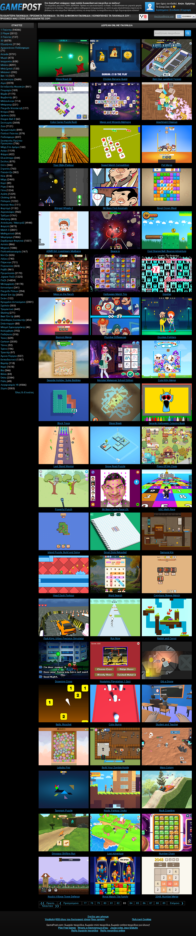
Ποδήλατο (6, 334)
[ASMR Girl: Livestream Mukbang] (63, 230)
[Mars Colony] (167, 746)
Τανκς (4, 338)
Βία (2, 370)
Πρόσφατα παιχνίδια (42, 15)
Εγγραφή (186, 10)
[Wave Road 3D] (63, 58)
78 (91, 903)
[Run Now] (115, 617)
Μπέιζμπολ (7, 68)
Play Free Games (67, 927)
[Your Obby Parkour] (63, 144)
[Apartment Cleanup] (167, 101)
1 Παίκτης (6, 29)
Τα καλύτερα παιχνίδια (14, 15)
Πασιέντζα (6, 172)
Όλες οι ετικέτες (24, 392)
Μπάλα (4, 65)
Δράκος (5, 115)
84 (131, 903)
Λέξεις (4, 258)
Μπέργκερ (6, 104)
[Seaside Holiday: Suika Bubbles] (63, 359)
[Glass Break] (115, 402)
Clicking (5, 197)
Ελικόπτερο (7, 158)
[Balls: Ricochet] (63, 703)
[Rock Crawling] (167, 789)
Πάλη (4, 381)
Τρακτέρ (5, 352)
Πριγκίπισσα (7, 273)
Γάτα (3, 190)
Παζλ (3, 280)
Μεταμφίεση (7, 284)
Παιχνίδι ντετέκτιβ (11, 108)
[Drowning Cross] (63, 660)
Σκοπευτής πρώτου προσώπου (11, 142)
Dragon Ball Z (8, 119)
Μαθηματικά (7, 233)
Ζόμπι (4, 388)
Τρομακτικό (7, 309)
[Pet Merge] (167, 144)
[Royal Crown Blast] (167, 187)
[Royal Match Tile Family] (115, 876)
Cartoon (5, 341)
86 (144, 903)
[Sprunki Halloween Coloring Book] (167, 402)
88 (157, 903)
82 (118, 903)
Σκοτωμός (6, 122)
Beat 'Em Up (7, 316)
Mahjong (5, 219)
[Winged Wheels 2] (63, 187)
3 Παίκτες (6, 37)
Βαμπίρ (4, 363)
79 (98, 903)
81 (111, 903)
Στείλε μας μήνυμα (98, 916)
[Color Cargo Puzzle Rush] (63, 101)
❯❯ (49, 906)
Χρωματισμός (8, 129)
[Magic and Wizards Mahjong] (115, 101)
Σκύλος (5, 161)
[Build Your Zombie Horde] (115, 746)
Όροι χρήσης (98, 919)
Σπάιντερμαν (8, 323)
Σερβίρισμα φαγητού (12, 240)
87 (150, 903)
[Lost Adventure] (115, 833)
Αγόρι (4, 150)
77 (85, 903)
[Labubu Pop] (63, 746)
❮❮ (48, 903)
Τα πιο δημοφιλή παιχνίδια (74, 15)
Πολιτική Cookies (141, 919)
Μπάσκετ (6, 72)
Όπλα (3, 377)
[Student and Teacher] (167, 703)
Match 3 (5, 230)
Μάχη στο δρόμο (10, 147)
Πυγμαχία (6, 90)
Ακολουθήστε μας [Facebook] (164, 16)
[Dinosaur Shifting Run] (63, 833)
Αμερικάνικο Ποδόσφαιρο (15, 47)
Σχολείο (5, 305)
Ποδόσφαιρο (8, 137)
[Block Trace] (63, 402)
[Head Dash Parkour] (63, 574)
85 (137, 903)
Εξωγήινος (6, 44)
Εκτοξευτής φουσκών (13, 86)
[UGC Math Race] (167, 488)
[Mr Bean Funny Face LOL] (115, 488)
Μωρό (4, 57)
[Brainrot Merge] (63, 316)
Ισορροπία (6, 61)
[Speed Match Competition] (115, 144)
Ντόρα (4, 111)
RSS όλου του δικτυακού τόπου (73, 919)
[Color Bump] (115, 703)
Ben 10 (4, 75)
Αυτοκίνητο (7, 79)
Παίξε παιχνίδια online (112, 930)
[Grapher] (167, 273)
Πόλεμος (5, 201)
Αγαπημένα (162, 10)
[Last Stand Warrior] (63, 445)
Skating (5, 312)
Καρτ (3, 183)
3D (2, 40)
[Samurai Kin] (167, 531)
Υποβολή (50, 919)
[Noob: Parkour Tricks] (115, 789)
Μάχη (4, 179)
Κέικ (3, 176)
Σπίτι (3, 165)
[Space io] (115, 230)
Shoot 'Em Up (8, 294)
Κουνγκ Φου (7, 204)
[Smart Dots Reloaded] (115, 531)
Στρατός (5, 168)
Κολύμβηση (7, 330)
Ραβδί (4, 269)
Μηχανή (5, 248)
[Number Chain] (167, 833)
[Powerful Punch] (63, 488)
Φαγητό (5, 226)
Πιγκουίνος (7, 266)
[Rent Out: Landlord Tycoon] (167, 58)
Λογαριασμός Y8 (10, 384)
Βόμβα (4, 93)
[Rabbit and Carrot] (167, 617)
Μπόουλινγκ (7, 101)
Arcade (4, 54)
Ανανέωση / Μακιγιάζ (12, 222)
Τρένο (4, 348)
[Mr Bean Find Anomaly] (115, 187)
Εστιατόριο (7, 287)
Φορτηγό (5, 208)
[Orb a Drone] (167, 660)
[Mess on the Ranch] (63, 273)
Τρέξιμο (5, 215)
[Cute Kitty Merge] (167, 359)
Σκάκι (4, 298)
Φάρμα (4, 154)
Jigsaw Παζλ (8, 276)
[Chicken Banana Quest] (115, 58)
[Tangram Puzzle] (63, 789)
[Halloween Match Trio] (115, 273)
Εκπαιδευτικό (8, 359)
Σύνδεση (174, 10)
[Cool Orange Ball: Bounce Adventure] (167, 230)
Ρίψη (3, 186)
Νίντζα (4, 255)
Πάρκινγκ (6, 262)
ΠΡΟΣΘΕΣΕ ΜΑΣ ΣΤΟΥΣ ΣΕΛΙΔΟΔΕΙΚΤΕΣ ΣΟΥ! (25, 18)
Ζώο (3, 126)
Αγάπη (4, 194)
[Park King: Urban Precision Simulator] (63, 617)
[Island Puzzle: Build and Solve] (63, 531)
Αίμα (3, 83)
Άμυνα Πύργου (9, 356)
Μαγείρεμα (7, 237)
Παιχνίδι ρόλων (9, 291)
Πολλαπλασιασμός (11, 251)
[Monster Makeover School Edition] (115, 359)
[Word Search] (115, 574)
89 (164, 903)
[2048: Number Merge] (167, 876)
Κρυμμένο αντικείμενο (13, 302)
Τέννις (4, 345)
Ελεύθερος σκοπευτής (13, 320)
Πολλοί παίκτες (9, 133)
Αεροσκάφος (8, 212)
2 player (5, 33)
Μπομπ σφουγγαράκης (13, 327)
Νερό (3, 366)
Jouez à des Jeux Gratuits (124, 927)
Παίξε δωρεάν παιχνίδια (84, 930)
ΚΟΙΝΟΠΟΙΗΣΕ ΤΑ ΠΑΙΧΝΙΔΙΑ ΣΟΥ (110, 15)
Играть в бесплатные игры (93, 927)
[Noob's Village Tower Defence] (63, 876)
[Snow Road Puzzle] (115, 445)
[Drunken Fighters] (167, 316)
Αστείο (4, 244)
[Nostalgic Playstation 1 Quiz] (115, 660)
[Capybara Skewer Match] (167, 574)
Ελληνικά (184, 16)
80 (105, 903)
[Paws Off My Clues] (167, 445)
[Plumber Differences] (115, 316)
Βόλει (4, 374)
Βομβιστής (6, 97)
